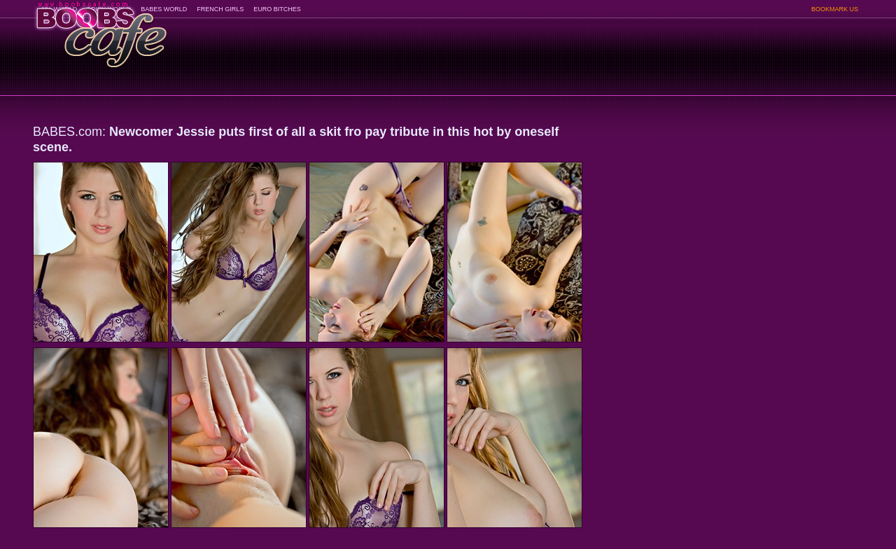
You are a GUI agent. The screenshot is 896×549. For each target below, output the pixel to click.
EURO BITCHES (277, 9)
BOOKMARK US (834, 9)
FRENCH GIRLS (220, 9)
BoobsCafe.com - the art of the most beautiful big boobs (100, 30)
